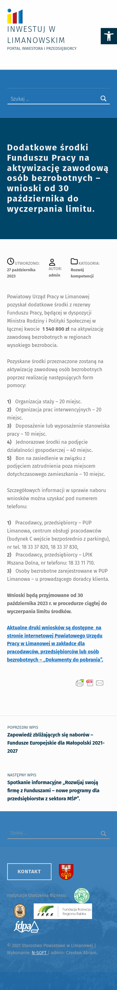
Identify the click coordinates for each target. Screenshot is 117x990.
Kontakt (29, 871)
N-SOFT (39, 952)
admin (54, 275)
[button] (109, 36)
